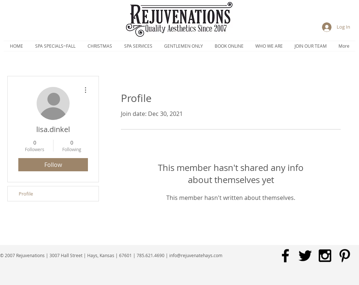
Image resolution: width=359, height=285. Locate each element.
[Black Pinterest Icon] (345, 255)
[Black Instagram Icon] (325, 255)
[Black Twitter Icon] (305, 255)
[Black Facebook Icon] (285, 255)
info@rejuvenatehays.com (195, 255)
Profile (26, 193)
